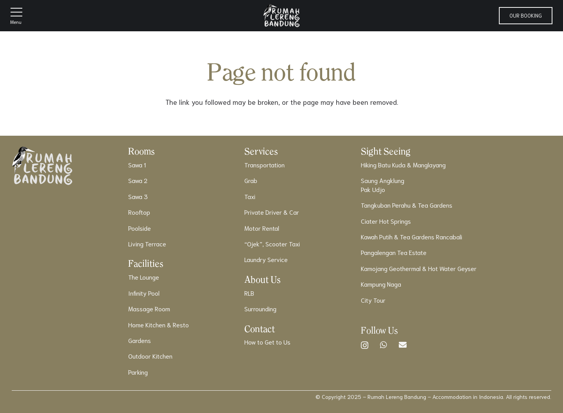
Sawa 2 (137, 180)
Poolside (139, 228)
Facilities (145, 263)
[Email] (403, 345)
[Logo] (281, 15)
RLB (249, 293)
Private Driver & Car (271, 212)
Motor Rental (261, 228)
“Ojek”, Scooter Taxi (272, 243)
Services (261, 151)
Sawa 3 (138, 196)
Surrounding (260, 308)
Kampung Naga (381, 284)
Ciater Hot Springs (386, 221)
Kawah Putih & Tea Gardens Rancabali (411, 236)
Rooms (141, 151)
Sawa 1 (137, 164)
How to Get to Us (267, 342)
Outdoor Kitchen (150, 356)
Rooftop (139, 212)
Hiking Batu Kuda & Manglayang (403, 164)
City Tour (373, 300)
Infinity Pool (144, 293)
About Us (262, 279)
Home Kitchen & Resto (158, 324)
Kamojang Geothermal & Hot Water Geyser (419, 268)
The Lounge (143, 277)
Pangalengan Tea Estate (394, 252)
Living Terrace (147, 243)
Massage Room (149, 308)
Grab (250, 180)
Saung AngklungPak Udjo (382, 184)
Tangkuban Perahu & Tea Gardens (406, 205)
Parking (138, 372)
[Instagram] (364, 345)
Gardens (139, 340)
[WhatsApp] (383, 345)
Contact (259, 328)
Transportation (264, 164)
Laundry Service (266, 259)
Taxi (249, 196)
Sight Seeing (386, 151)
